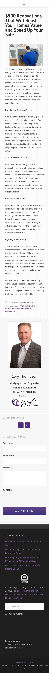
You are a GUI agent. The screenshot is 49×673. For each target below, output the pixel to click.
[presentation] (23, 498)
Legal (8, 598)
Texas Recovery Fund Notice (27, 591)
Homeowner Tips (12, 309)
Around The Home (26, 303)
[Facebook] (21, 425)
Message (7, 467)
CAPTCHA (7, 490)
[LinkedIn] (27, 425)
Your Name (9, 443)
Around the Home (27, 306)
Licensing (17, 598)
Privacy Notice (36, 594)
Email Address (10, 455)
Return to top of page (24, 662)
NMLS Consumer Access (16, 594)
